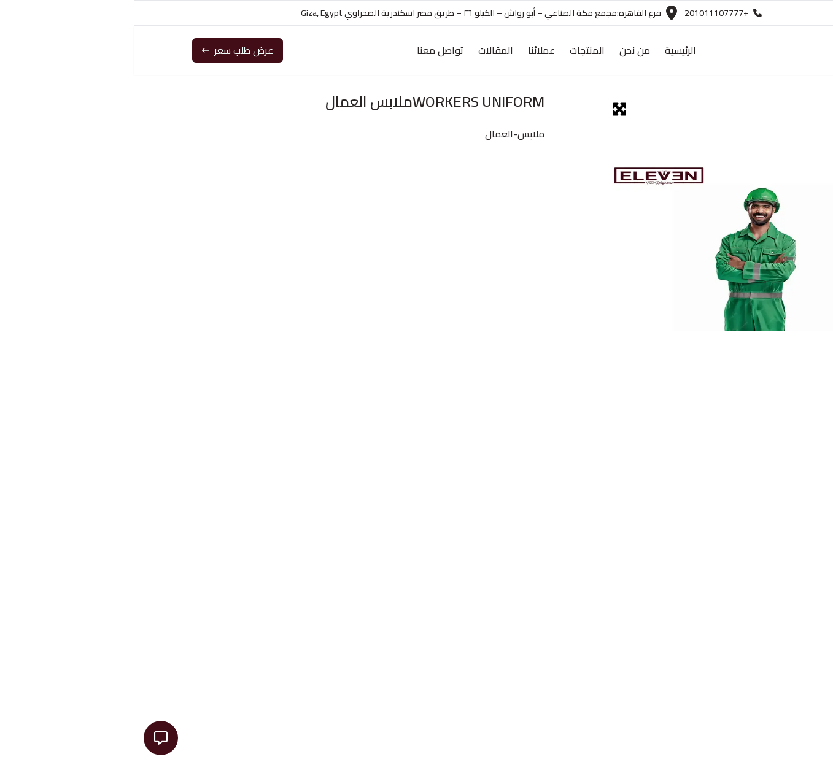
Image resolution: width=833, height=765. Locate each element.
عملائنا (407, 50)
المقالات (361, 50)
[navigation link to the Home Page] (738, 50)
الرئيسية (546, 50)
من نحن (501, 50)
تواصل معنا (306, 50)
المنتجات (453, 50)
